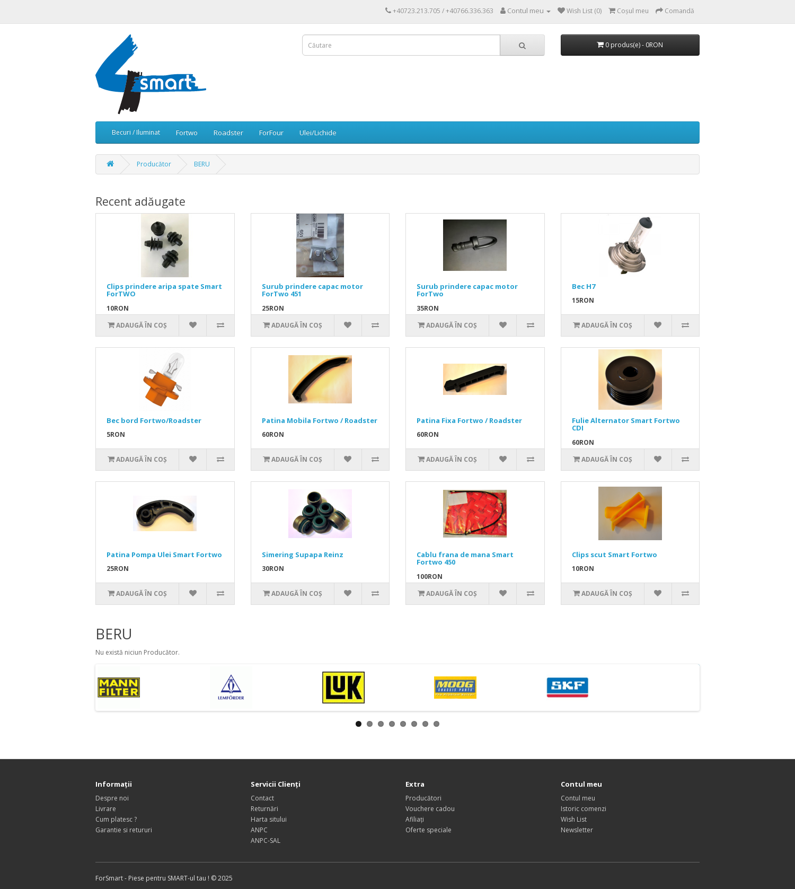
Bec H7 (583, 286)
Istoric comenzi (583, 808)
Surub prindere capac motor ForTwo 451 (312, 289)
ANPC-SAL (265, 840)
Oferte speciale (428, 829)
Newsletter (577, 829)
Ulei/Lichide (318, 132)
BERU (202, 164)
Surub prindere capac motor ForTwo (467, 289)
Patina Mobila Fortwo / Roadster (319, 420)
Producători (423, 798)
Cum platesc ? (116, 819)
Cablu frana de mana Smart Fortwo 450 (465, 558)
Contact (262, 798)
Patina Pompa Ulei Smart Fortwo (164, 554)
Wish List (574, 819)
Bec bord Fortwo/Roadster (154, 420)
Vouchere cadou (430, 808)
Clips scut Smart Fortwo (614, 554)
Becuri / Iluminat (136, 132)
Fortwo (187, 132)
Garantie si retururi (123, 829)
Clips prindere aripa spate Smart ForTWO (164, 289)
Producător (154, 164)
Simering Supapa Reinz (302, 554)
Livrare (105, 808)
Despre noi (112, 798)
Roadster (228, 132)
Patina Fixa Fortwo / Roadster (469, 420)
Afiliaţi (414, 819)
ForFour (271, 132)
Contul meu (578, 798)
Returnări (264, 808)
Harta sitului (269, 819)
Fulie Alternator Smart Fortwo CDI (626, 424)
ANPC (259, 829)
